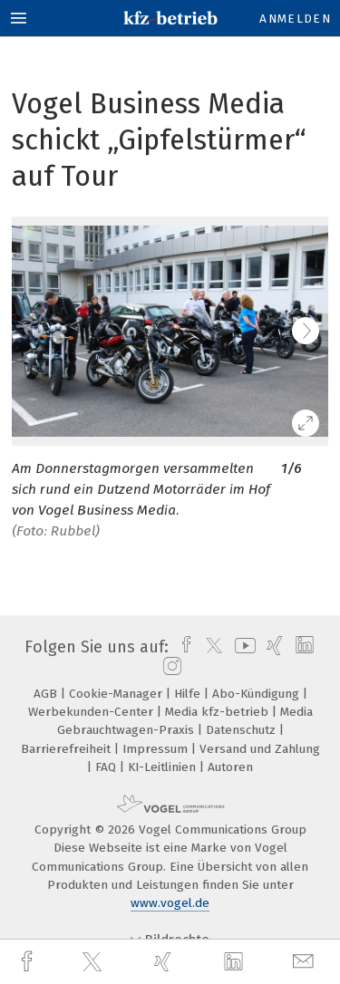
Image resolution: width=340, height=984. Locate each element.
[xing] (165, 961)
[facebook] (29, 962)
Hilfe (189, 693)
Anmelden (295, 18)
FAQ (107, 767)
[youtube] (242, 647)
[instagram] (170, 667)
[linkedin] (235, 962)
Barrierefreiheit (67, 749)
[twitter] (94, 962)
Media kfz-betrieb (218, 711)
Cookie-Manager (117, 693)
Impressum (156, 749)
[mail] (305, 962)
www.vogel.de (170, 903)
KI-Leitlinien (163, 767)
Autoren (230, 767)
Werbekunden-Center (92, 711)
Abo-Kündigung (257, 693)
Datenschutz (242, 730)
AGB (47, 693)
